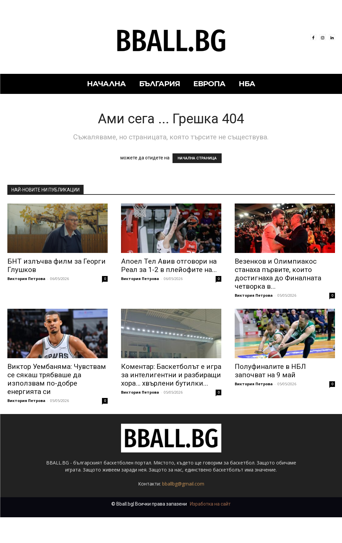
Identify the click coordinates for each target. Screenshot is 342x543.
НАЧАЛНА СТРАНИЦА (197, 158)
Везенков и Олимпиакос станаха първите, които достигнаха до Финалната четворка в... (278, 273)
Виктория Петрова (26, 278)
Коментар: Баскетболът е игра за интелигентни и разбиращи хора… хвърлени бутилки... (171, 375)
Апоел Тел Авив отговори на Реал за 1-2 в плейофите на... (169, 265)
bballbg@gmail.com (183, 484)
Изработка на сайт (210, 504)
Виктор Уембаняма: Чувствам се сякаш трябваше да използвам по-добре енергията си (56, 379)
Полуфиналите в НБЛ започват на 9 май (270, 371)
